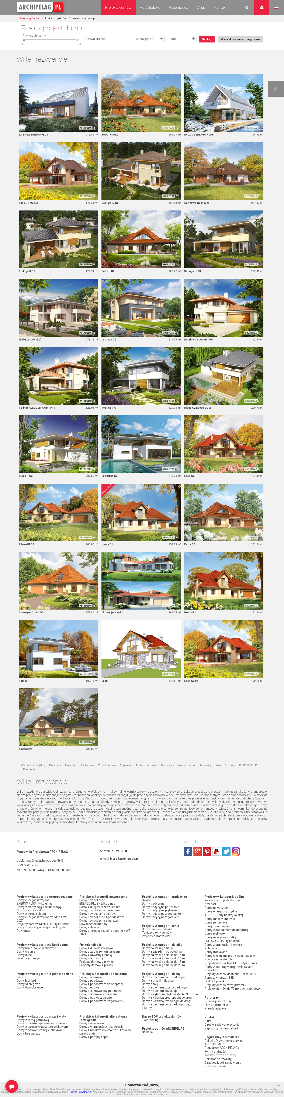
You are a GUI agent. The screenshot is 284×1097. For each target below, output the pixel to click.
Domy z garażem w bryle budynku (39, 1038)
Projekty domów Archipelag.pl (40, 7)
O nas (201, 7)
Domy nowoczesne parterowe (99, 918)
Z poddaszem (107, 773)
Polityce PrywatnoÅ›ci (80, 1092)
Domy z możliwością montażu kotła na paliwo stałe (105, 1040)
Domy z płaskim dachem (158, 989)
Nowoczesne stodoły (31, 918)
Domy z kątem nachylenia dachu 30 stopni (170, 1002)
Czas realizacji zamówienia (223, 1060)
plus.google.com (197, 859)
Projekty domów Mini (156, 944)
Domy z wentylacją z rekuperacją (39, 915)
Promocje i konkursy (218, 1002)
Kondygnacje (144, 39)
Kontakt (220, 7)
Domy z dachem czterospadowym (165, 995)
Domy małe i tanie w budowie (36, 956)
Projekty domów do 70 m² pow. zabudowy (233, 990)
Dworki (146, 908)
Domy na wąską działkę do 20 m (163, 973)
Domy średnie (26, 959)
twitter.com (226, 859)
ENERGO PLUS (248, 773)
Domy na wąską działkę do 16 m (163, 966)
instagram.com (236, 859)
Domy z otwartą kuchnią (95, 963)
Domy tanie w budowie (157, 937)
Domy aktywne (89, 935)
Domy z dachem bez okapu (160, 999)
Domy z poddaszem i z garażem (101, 1009)
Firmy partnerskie (216, 1005)
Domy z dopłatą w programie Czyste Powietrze (41, 937)
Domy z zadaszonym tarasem (99, 959)
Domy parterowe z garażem (98, 1002)
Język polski (276, 8)
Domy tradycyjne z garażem (161, 925)
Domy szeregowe (28, 992)
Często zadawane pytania (222, 1024)
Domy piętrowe (89, 995)
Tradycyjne (167, 773)
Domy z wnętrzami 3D (219, 979)
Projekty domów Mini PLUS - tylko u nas (43, 932)
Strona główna (29, 18)
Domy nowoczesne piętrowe (98, 922)
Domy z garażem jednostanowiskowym (43, 1031)
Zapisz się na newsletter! (221, 1027)
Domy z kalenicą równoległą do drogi (166, 1009)
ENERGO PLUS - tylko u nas (34, 911)
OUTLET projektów (217, 983)
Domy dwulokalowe (30, 995)
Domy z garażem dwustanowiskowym (42, 1035)
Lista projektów (57, 18)
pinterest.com (207, 859)
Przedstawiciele (215, 1009)
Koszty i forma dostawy (220, 1053)
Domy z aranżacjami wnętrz (223, 949)
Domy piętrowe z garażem (97, 1006)
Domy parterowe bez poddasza (100, 999)
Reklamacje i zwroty (218, 1057)
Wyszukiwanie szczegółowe (239, 50)
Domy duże (24, 963)
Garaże (21, 985)
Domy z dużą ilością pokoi (96, 956)
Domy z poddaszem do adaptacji (101, 992)
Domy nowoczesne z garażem (99, 928)
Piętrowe (125, 773)
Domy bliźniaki (26, 989)
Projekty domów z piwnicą (96, 970)
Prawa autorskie (215, 1063)
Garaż (172, 39)
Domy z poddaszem (92, 989)
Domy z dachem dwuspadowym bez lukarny (166, 1014)
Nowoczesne (186, 773)
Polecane (55, 773)
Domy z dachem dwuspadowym (163, 985)
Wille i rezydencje (28, 966)
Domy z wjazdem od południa (162, 959)
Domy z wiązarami (91, 1031)
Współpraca (178, 7)
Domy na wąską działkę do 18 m (163, 970)
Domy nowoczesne (92, 908)
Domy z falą (150, 992)
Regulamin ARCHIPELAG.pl (222, 1046)
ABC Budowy (150, 7)
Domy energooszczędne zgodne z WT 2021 (42, 927)
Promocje (29, 777)
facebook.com (188, 859)
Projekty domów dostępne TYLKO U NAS (232, 976)
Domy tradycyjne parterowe (160, 915)
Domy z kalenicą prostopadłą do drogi (167, 1006)
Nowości (70, 773)
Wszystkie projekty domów (222, 908)
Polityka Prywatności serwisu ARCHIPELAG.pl (224, 1041)
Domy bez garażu (28, 1041)
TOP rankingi (150, 1028)
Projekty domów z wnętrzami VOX (227, 986)
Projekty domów (118, 7)
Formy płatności (215, 1050)
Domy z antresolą (91, 966)
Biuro (208, 1021)
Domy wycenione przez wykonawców (230, 959)
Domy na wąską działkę (157, 956)
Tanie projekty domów (157, 941)
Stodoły (230, 773)
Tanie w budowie (146, 773)
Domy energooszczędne (33, 908)
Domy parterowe (90, 985)
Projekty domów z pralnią (96, 973)
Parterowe (87, 773)
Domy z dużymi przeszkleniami (100, 915)
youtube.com (216, 859)
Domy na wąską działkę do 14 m (163, 963)
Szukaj (207, 39)
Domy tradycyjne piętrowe (159, 918)
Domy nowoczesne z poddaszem (101, 925)
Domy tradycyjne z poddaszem (163, 922)
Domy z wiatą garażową (33, 1028)
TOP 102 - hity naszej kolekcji (224, 922)
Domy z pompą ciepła (31, 922)
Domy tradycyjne (153, 911)
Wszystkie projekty (33, 773)
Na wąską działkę (210, 773)
